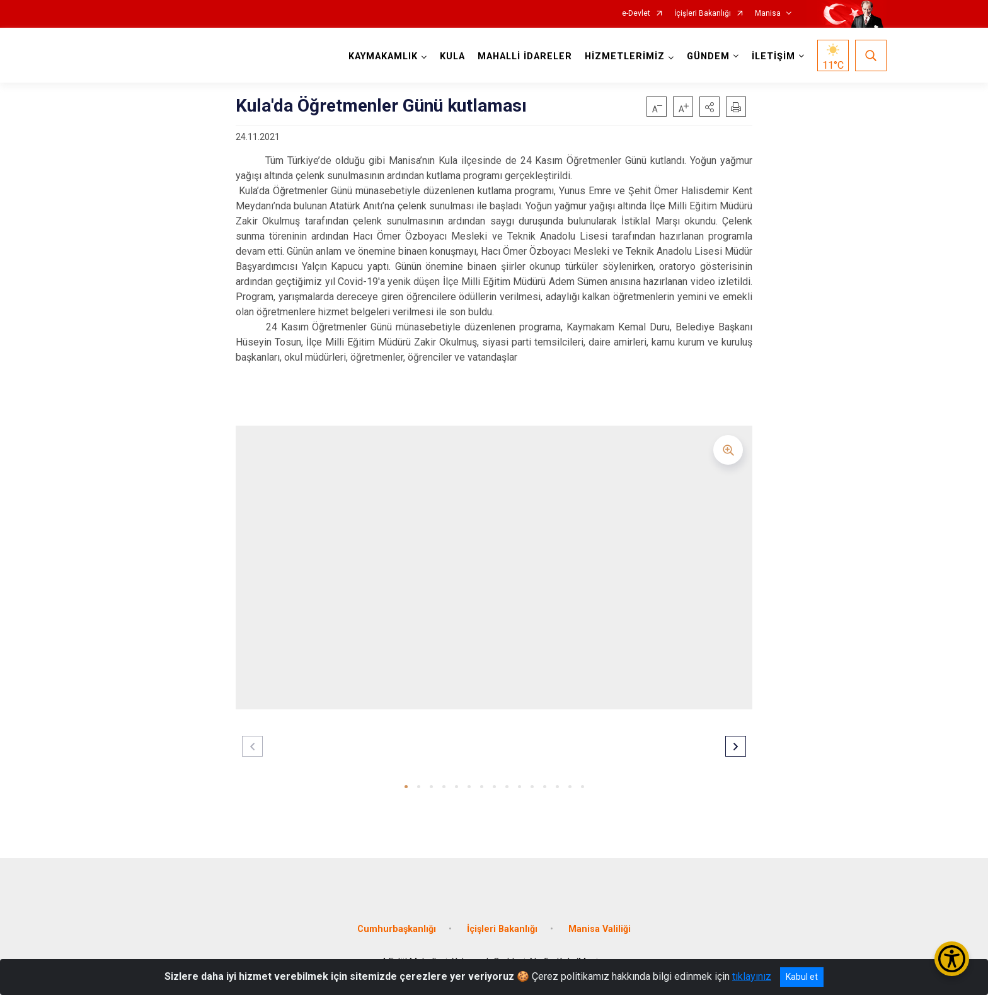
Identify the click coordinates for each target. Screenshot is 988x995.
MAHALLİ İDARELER (525, 56)
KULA (452, 56)
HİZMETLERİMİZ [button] (625, 56)
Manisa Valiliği (599, 929)
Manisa (768, 13)
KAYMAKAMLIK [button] (383, 56)
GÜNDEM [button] (708, 56)
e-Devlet (636, 13)
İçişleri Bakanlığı (702, 13)
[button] (709, 106)
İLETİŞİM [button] (773, 56)
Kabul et (802, 977)
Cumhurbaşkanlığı (396, 929)
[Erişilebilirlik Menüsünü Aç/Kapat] (951, 958)
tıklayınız (751, 976)
